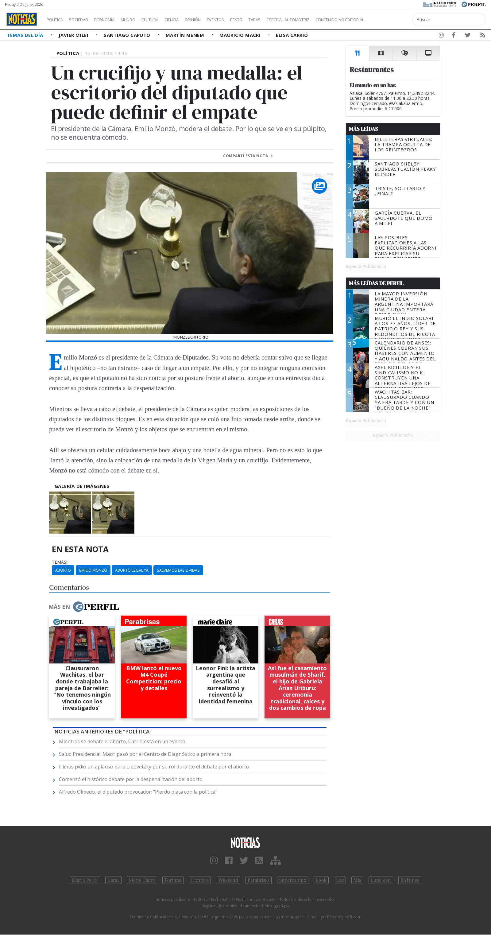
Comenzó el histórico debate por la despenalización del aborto (131, 779)
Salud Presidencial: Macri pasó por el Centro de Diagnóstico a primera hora (145, 754)
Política (57, 20)
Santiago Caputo (128, 35)
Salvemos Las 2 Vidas (178, 570)
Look (321, 880)
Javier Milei (74, 35)
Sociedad (85, 20)
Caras (113, 880)
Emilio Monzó (93, 570)
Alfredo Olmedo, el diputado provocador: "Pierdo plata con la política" (138, 791)
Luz (340, 880)
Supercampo (293, 880)
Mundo (142, 20)
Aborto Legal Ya (132, 570)
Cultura (167, 20)
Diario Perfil (85, 880)
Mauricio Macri (240, 35)
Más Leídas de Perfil (376, 283)
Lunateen (381, 880)
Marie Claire (142, 880)
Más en (83, 606)
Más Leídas (363, 129)
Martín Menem (186, 35)
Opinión (218, 20)
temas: (59, 562)
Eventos (244, 20)
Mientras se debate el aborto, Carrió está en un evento (122, 741)
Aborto (63, 570)
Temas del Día (25, 35)
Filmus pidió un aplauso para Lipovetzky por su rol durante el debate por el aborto (154, 766)
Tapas (289, 20)
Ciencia (193, 20)
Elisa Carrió (292, 35)
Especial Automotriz (329, 20)
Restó (268, 20)
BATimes (409, 880)
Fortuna (172, 880)
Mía (357, 880)
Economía (114, 20)
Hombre (200, 880)
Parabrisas (258, 880)
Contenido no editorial (392, 20)
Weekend (228, 880)
